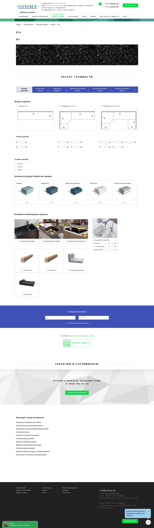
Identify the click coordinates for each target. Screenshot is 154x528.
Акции (44, 490)
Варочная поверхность (77, 241)
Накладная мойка (28, 241)
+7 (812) (110, 7)
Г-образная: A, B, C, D (68, 106)
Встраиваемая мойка (52, 241)
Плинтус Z (52, 270)
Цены (44, 492)
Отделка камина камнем (25, 448)
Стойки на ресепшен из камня (27, 435)
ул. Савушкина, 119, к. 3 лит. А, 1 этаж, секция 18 (57, 10)
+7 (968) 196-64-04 (77, 384)
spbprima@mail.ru (112, 493)
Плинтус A (28, 270)
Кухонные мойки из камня (26, 442)
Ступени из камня (23, 432)
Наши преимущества (70, 488)
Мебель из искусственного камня (28, 445)
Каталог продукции (23, 490)
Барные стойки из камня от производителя (32, 451)
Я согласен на (77, 336)
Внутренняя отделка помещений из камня (32, 429)
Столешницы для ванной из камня (29, 425)
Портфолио (46, 488)
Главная (18, 24)
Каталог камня (28, 24)
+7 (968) (111, 4)
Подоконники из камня (25, 438)
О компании (20, 488)
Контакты (66, 492)
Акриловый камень (42, 24)
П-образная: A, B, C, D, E (111, 106)
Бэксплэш (28, 294)
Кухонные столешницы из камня (28, 422)
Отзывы (65, 490)
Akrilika (53, 24)
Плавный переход (77, 270)
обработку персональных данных (82, 336)
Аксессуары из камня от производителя (31, 454)
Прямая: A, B (23, 106)
